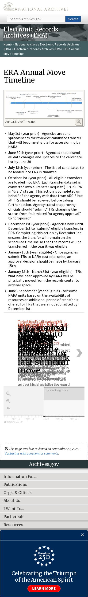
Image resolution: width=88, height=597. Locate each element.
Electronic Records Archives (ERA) (38, 49)
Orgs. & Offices (18, 493)
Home (8, 44)
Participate (14, 517)
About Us (12, 501)
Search (73, 19)
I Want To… (14, 509)
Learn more (44, 589)
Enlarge (79, 121)
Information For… (20, 477)
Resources (13, 525)
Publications (15, 484)
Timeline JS (13, 422)
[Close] (82, 535)
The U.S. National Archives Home (36, 7)
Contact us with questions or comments (31, 453)
